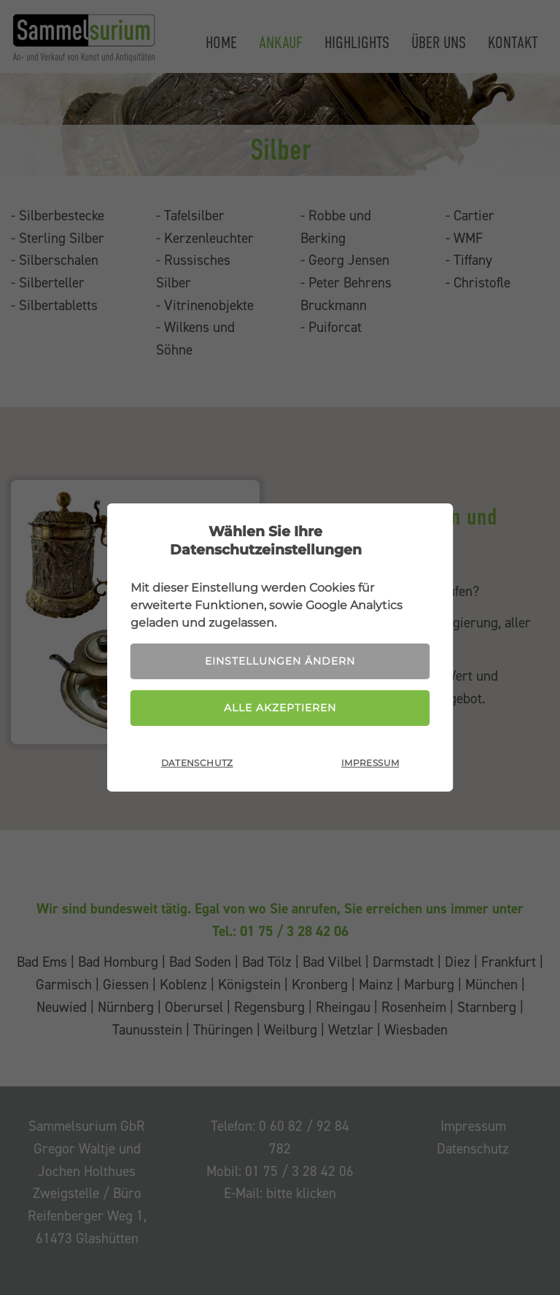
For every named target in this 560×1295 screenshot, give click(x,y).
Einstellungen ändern (280, 661)
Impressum (370, 762)
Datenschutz (197, 762)
